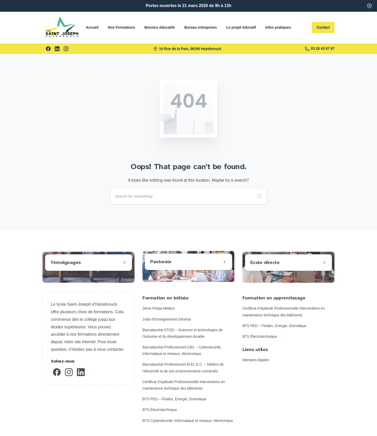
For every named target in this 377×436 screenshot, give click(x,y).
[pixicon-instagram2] (69, 372)
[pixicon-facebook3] (57, 372)
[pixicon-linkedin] (81, 372)
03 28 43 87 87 (320, 48)
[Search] (181, 196)
